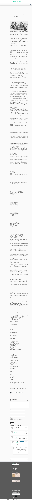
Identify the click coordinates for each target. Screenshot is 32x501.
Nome (11, 409)
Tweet (13, 392)
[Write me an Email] (6, 4)
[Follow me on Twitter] (2, 4)
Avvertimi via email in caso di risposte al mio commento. (17, 419)
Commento (11, 401)
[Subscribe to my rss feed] (1, 4)
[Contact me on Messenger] (4, 4)
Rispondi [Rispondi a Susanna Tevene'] (26, 427)
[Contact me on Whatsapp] (7, 4)
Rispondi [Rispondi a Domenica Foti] (26, 447)
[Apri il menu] (30, 4)
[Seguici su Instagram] (5, 4)
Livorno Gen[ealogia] (16, 1)
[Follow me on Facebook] (3, 4)
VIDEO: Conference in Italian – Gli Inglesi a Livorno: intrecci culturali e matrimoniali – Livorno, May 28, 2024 (16, 471)
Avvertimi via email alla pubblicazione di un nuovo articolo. (17, 420)
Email (11, 412)
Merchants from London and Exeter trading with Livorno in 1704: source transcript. (16, 484)
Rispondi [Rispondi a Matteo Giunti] (26, 441)
